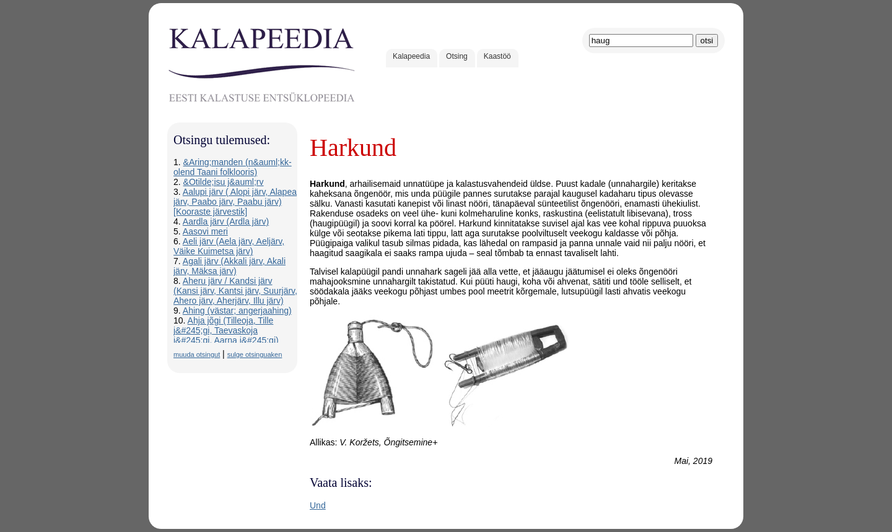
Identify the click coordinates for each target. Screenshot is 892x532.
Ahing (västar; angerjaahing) (237, 310)
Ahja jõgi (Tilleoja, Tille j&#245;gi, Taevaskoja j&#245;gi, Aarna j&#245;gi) (226, 330)
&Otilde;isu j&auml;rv (223, 182)
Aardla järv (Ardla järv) (226, 221)
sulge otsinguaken (254, 354)
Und (318, 505)
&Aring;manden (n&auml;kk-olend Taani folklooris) (232, 167)
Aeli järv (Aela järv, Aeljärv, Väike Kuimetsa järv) (228, 246)
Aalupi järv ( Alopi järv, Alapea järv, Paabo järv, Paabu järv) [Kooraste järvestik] (235, 202)
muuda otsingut (196, 354)
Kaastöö (497, 56)
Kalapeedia (411, 56)
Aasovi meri (205, 231)
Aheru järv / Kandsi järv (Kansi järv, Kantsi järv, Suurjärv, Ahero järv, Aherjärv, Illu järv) (235, 291)
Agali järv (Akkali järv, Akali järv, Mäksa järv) (229, 266)
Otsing (457, 56)
